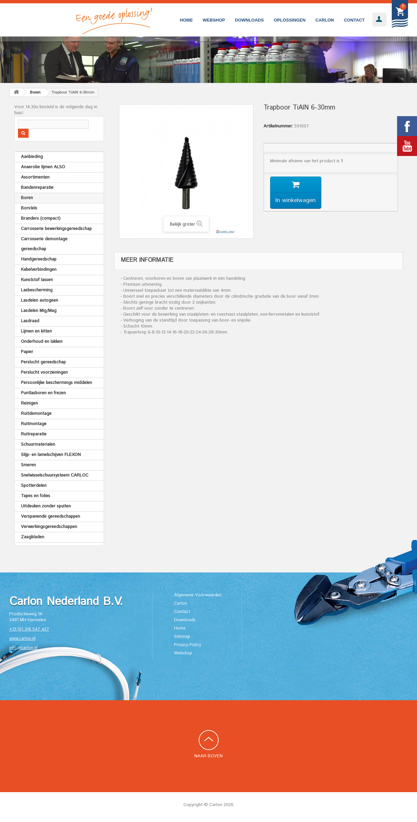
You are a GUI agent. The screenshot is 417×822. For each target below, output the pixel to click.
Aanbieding (32, 157)
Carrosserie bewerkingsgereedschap (56, 229)
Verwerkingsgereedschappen (49, 527)
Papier (27, 352)
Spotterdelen (34, 486)
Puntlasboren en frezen (43, 393)
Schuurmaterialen (38, 444)
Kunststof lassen (37, 280)
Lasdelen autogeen (39, 300)
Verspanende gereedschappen (50, 516)
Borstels (29, 208)
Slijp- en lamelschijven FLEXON (51, 455)
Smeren (28, 465)
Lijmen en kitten (36, 331)
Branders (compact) (40, 218)
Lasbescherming (36, 290)
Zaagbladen (32, 537)
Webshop (214, 20)
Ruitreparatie (34, 434)
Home (186, 20)
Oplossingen (289, 20)
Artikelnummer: (278, 126)
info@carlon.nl (23, 648)
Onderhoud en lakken (41, 341)
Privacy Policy (187, 645)
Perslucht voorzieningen (44, 372)
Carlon (324, 20)
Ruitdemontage (36, 414)
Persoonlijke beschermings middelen (56, 383)
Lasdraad (30, 321)
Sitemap (182, 637)
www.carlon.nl (22, 638)
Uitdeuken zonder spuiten (46, 506)
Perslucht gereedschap (43, 362)
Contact (354, 20)
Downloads (249, 20)
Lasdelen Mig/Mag (38, 311)
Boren (27, 198)
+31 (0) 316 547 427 (29, 629)
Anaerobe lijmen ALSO (43, 167)
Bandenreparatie (37, 188)
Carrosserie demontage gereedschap (44, 244)
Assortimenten (35, 177)
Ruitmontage (34, 424)
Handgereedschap (38, 259)
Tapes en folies (35, 496)
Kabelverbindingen (38, 269)
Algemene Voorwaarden (198, 595)
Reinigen (29, 403)
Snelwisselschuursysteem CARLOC (54, 475)
